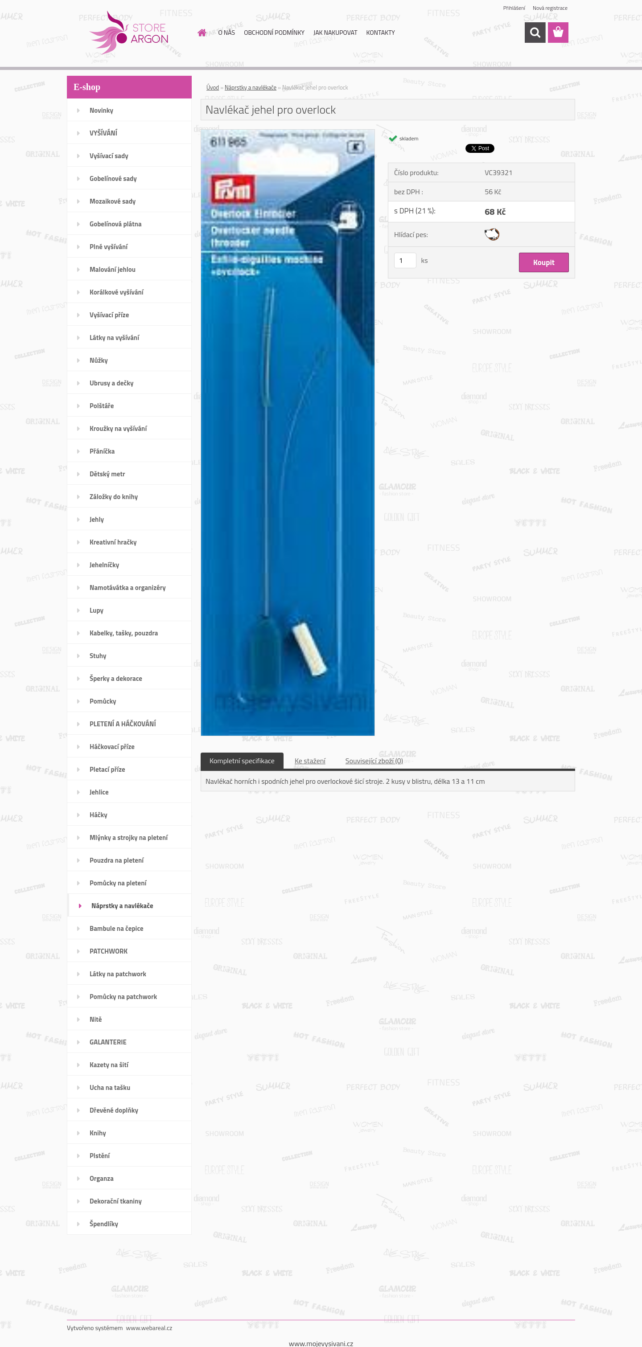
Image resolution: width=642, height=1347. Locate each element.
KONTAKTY (380, 32)
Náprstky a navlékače (250, 87)
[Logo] (128, 33)
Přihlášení (514, 8)
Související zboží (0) (374, 760)
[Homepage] (201, 32)
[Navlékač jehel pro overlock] (287, 133)
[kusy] (405, 260)
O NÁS (226, 32)
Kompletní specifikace (242, 760)
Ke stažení (310, 760)
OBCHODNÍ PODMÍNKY (274, 32)
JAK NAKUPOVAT (335, 32)
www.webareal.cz (149, 1327)
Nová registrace (550, 8)
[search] (535, 32)
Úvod (212, 87)
